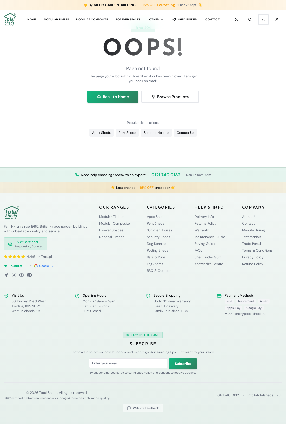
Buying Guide (205, 243)
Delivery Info (204, 217)
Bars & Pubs (156, 257)
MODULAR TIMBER (56, 19)
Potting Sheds (157, 250)
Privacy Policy (253, 257)
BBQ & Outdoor (159, 270)
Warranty (202, 230)
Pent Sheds (127, 132)
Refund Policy (252, 264)
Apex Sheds (101, 132)
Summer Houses (156, 132)
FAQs (198, 250)
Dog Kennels (156, 243)
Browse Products (170, 96)
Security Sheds (158, 237)
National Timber (111, 237)
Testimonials (251, 237)
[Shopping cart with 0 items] (263, 19)
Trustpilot (15, 266)
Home (31, 19)
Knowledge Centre (209, 264)
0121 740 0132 (165, 175)
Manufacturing (253, 230)
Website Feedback (143, 408)
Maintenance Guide (210, 237)
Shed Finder (184, 19)
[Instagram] (14, 275)
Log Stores (155, 264)
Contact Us (185, 132)
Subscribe (183, 363)
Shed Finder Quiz (208, 257)
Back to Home (113, 96)
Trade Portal (251, 243)
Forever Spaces (128, 19)
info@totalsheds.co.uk (265, 395)
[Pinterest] (29, 275)
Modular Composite (114, 223)
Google (43, 266)
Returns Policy (205, 223)
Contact (212, 19)
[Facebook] (6, 275)
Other (156, 19)
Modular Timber (111, 217)
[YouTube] (21, 275)
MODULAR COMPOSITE (92, 19)
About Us (249, 217)
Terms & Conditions (257, 250)
